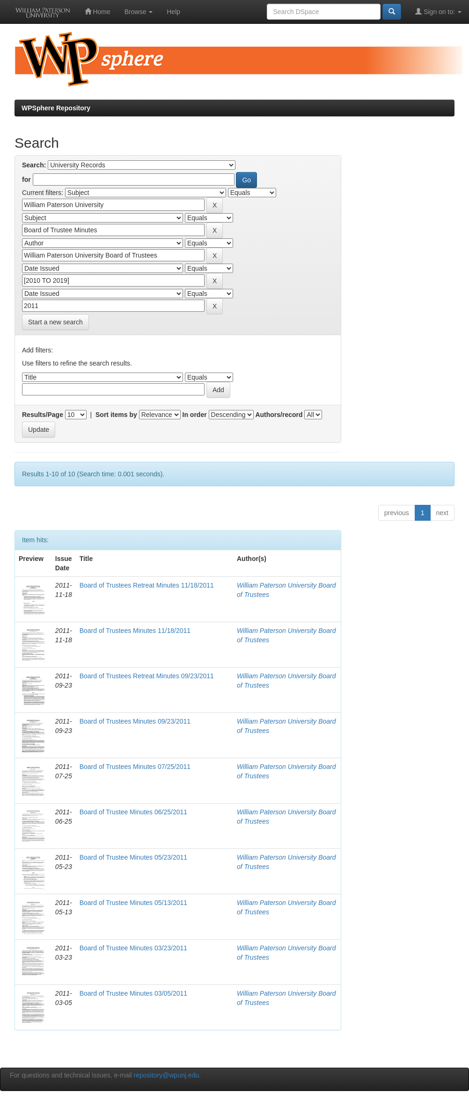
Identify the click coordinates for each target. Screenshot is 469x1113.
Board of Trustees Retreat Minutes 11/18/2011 (147, 585)
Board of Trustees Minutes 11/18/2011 (135, 630)
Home (97, 11)
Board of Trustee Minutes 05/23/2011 (133, 857)
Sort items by (116, 414)
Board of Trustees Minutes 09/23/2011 (135, 721)
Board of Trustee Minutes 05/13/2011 (133, 902)
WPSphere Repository (56, 108)
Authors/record (278, 414)
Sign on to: (438, 11)
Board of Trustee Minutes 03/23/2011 (133, 948)
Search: (34, 165)
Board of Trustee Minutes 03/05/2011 (133, 993)
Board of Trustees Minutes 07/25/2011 (135, 766)
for (26, 179)
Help (173, 11)
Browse (139, 11)
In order (195, 414)
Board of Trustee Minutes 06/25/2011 (133, 812)
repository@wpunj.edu (166, 1075)
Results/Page (42, 414)
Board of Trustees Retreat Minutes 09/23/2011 (147, 676)
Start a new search (55, 322)
